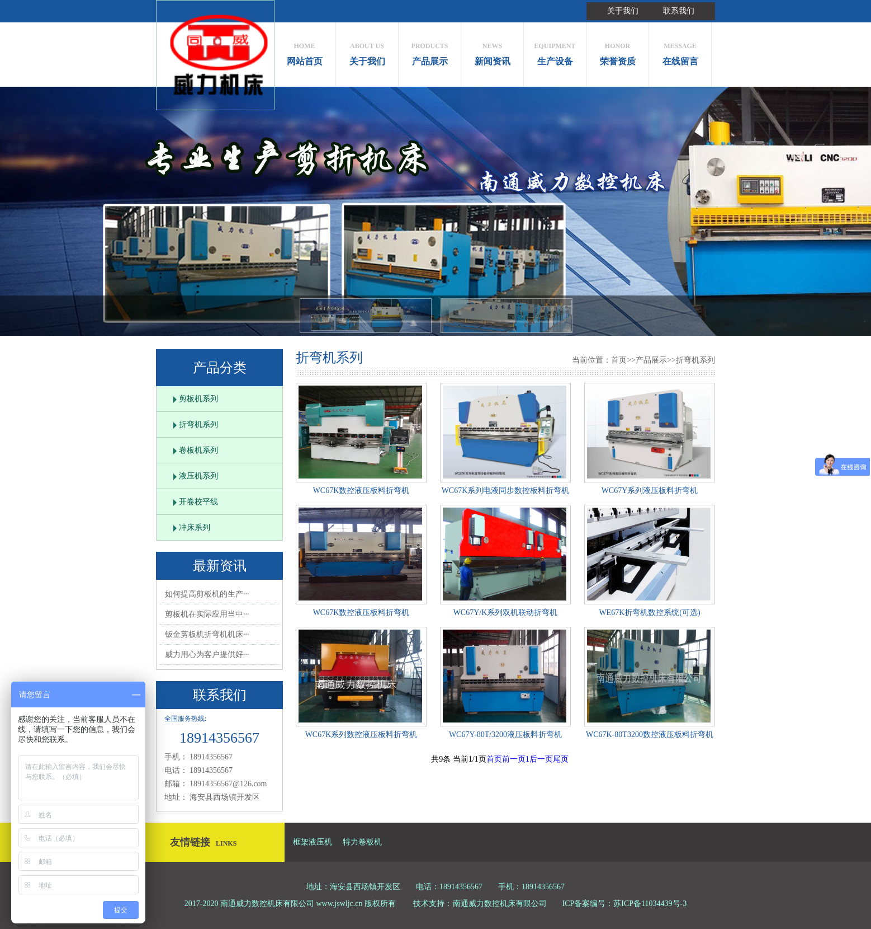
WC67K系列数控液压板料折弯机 (361, 734)
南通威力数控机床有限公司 (500, 903)
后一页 (541, 759)
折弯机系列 (198, 424)
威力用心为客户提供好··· (207, 654)
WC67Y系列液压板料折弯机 (650, 490)
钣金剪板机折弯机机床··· (207, 634)
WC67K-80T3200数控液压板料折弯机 (649, 734)
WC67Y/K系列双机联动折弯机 (505, 612)
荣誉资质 (617, 51)
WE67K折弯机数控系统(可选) (649, 612)
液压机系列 (198, 476)
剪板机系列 (198, 399)
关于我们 (622, 11)
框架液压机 (312, 842)
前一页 (514, 759)
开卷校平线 (198, 502)
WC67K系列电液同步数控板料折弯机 (506, 490)
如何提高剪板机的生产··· (207, 594)
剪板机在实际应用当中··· (207, 614)
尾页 (561, 759)
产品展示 (430, 51)
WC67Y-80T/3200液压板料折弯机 (505, 734)
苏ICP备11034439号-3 (650, 903)
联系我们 (678, 11)
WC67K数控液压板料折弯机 (361, 490)
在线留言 (680, 51)
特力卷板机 (362, 842)
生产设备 (555, 51)
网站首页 (304, 51)
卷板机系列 (198, 450)
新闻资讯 (492, 51)
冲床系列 (194, 527)
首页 (619, 360)
